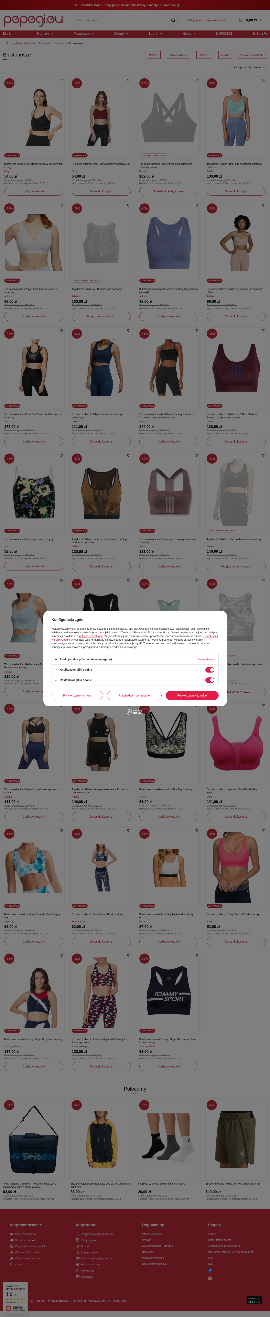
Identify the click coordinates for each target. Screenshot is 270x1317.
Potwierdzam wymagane (134, 695)
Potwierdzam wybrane (77, 695)
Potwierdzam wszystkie (192, 695)
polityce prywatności (91, 636)
